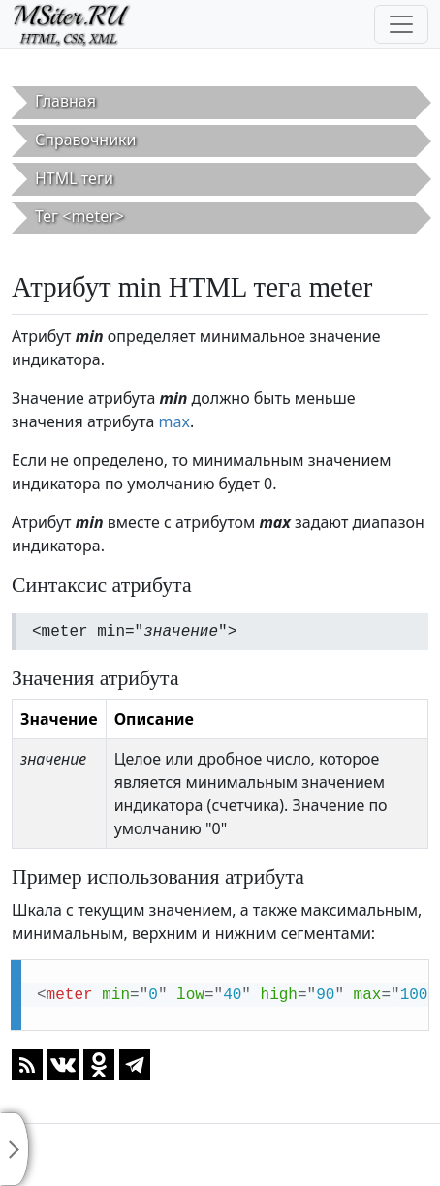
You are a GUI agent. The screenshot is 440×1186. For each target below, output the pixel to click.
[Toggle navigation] (401, 24)
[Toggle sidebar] (14, 1149)
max (173, 421)
